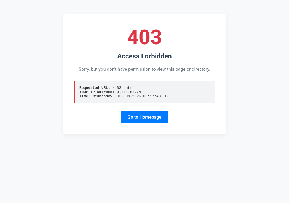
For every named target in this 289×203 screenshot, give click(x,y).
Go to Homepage (144, 119)
